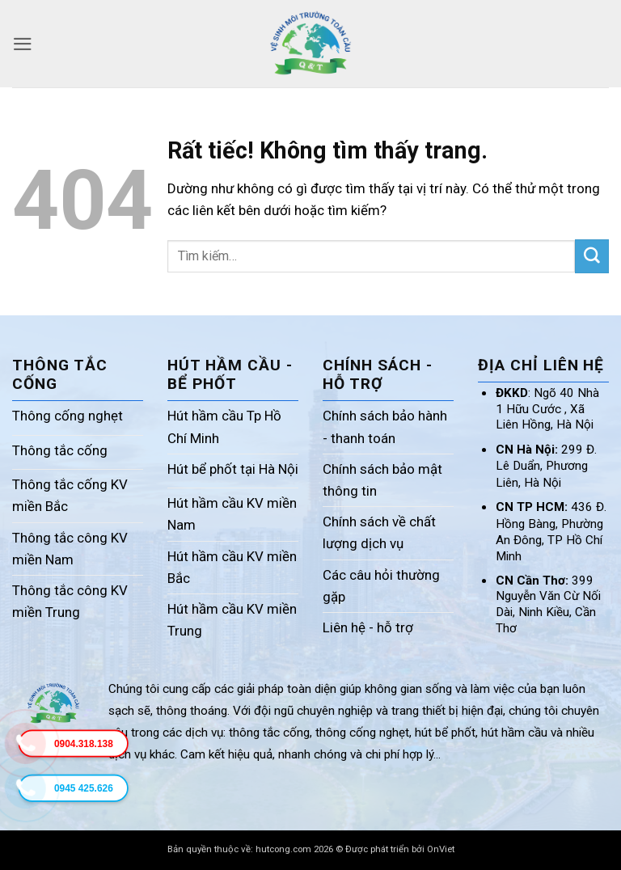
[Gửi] (592, 255)
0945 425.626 (83, 788)
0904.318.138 (83, 744)
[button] (22, 44)
